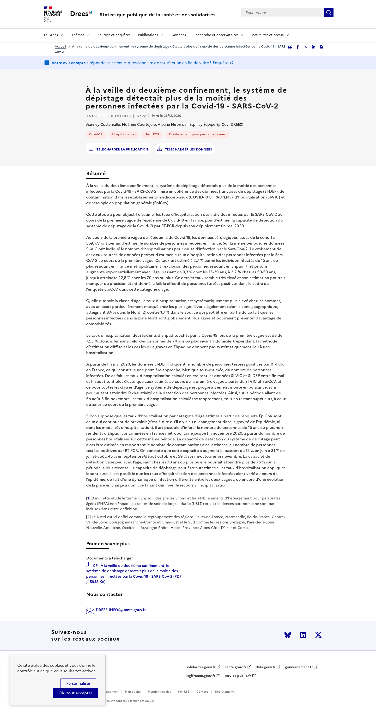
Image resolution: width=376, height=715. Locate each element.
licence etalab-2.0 (141, 701)
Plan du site (133, 692)
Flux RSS (183, 692)
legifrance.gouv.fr (200, 675)
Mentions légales (159, 692)
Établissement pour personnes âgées (197, 134)
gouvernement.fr (299, 667)
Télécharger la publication (122, 149)
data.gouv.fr (266, 667)
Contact (202, 692)
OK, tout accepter (75, 693)
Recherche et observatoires (216, 34)
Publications (148, 34)
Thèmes (77, 34)
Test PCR (152, 134)
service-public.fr (238, 675)
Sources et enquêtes (113, 34)
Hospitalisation (124, 134)
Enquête (221, 63)
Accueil (60, 46)
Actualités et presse (268, 34)
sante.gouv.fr (235, 667)
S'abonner (111, 692)
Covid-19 (95, 134)
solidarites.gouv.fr (201, 667)
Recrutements (225, 692)
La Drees (51, 34)
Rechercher (329, 12)
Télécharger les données (188, 149)
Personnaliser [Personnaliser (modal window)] (78, 683)
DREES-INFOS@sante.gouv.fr (121, 610)
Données (178, 34)
